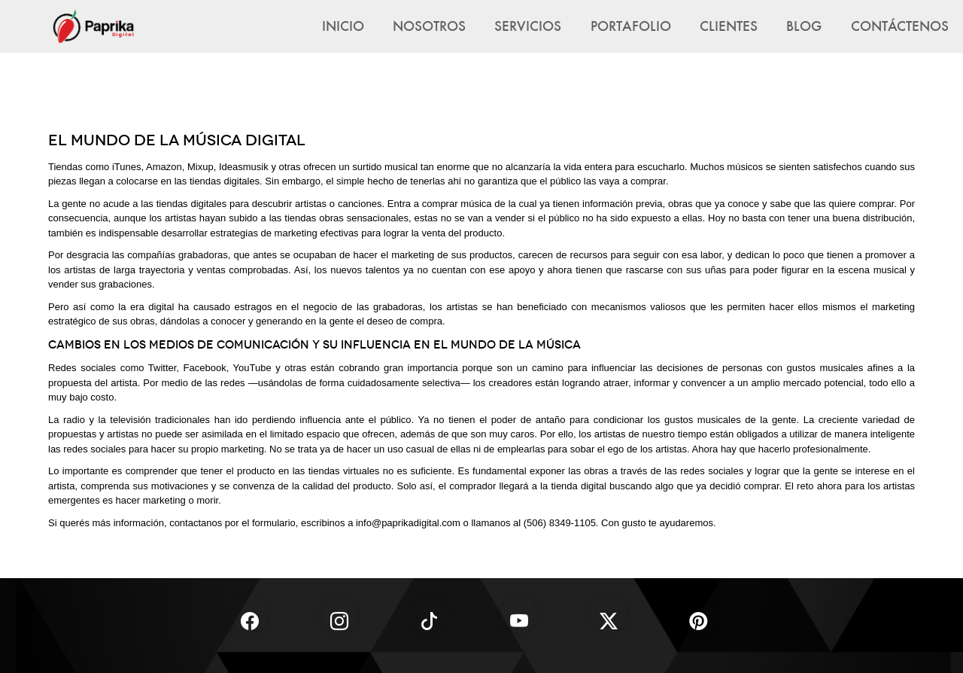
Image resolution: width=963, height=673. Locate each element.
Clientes (729, 25)
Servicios (527, 25)
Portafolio (631, 25)
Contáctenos (900, 25)
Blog (804, 25)
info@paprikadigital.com (408, 522)
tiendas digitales (191, 203)
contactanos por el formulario (232, 522)
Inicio (343, 25)
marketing (893, 306)
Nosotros (429, 25)
